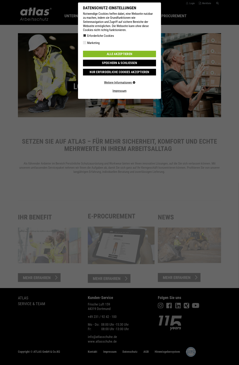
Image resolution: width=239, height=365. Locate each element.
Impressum (119, 91)
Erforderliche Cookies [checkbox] (100, 36)
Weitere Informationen (119, 82)
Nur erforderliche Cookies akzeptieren (119, 72)
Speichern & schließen (119, 63)
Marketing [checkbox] (93, 43)
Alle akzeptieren (119, 54)
